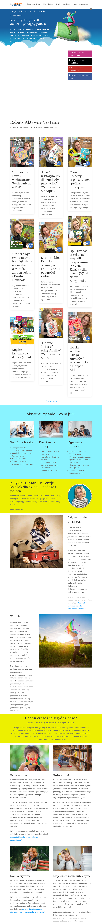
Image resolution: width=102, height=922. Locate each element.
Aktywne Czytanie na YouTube (77, 69)
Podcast (50, 4)
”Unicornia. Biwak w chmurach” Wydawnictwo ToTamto (22, 179)
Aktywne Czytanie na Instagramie (77, 53)
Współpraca (66, 4)
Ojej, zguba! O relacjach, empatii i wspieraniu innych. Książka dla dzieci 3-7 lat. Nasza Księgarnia (79, 266)
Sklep (44, 4)
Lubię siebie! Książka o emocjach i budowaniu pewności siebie (50, 267)
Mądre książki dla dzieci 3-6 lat (21, 353)
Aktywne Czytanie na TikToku (77, 61)
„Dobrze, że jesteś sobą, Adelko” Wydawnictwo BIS (51, 350)
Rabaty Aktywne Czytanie (35, 122)
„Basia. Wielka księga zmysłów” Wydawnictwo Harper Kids (79, 358)
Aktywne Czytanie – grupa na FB (80, 76)
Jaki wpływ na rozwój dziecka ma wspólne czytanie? (77, 606)
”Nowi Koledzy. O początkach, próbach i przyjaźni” (80, 179)
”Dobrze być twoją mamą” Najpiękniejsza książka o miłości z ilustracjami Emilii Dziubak (22, 267)
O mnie (58, 4)
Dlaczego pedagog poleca (80, 4)
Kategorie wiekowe (16, 4)
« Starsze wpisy (51, 401)
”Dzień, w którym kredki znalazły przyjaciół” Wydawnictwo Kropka (51, 181)
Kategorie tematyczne (33, 4)
